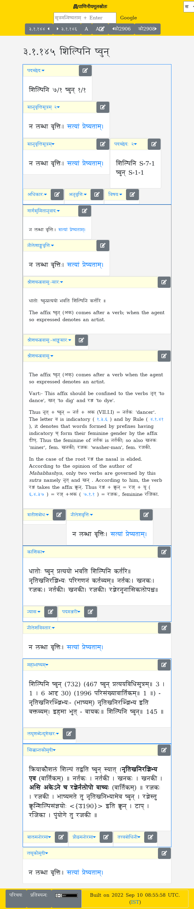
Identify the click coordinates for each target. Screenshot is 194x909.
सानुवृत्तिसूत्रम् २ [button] (43, 107)
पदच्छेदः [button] (36, 70)
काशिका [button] (36, 552)
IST (135, 902)
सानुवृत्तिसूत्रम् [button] (41, 144)
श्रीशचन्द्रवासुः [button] (40, 356)
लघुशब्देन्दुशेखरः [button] (43, 733)
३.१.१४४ (39, 29)
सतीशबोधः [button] (38, 514)
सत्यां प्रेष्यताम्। (85, 127)
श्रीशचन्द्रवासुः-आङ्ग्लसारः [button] (49, 340)
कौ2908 (147, 29)
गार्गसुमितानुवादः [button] (43, 211)
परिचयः (16, 895)
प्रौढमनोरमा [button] (84, 837)
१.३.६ (103, 419)
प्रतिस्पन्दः (39, 895)
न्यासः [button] (33, 611)
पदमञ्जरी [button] (71, 611)
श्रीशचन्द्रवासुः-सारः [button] (45, 282)
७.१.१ (90, 494)
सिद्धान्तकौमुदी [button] (41, 750)
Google (128, 17)
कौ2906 (121, 29)
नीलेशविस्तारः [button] (41, 628)
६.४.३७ (38, 494)
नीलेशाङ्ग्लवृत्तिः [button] (40, 245)
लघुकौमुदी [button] (37, 853)
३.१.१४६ (67, 29)
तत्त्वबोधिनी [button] (129, 837)
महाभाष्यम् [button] (37, 665)
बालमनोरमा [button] (39, 837)
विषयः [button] (115, 194)
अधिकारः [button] (37, 194)
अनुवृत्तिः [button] (78, 194)
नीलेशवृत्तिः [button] (82, 514)
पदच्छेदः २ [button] (125, 144)
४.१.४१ (157, 419)
